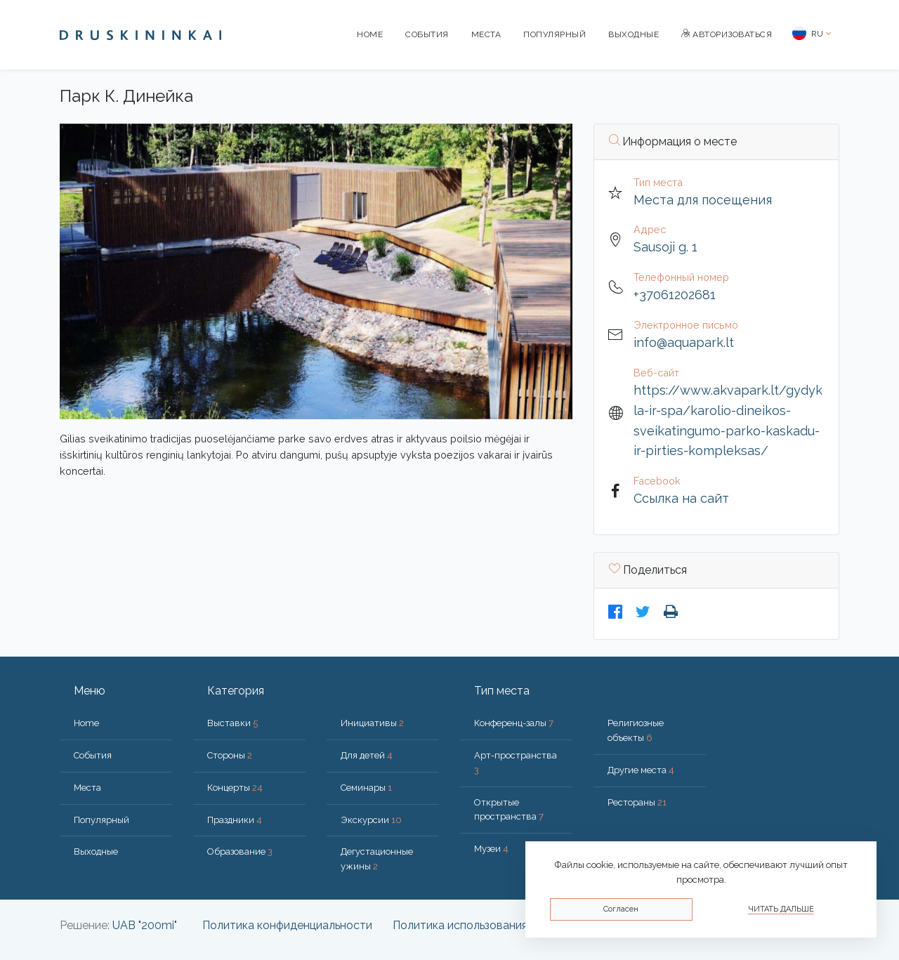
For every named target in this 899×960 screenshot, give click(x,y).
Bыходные (633, 34)
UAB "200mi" (144, 925)
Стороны (229, 755)
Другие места (641, 770)
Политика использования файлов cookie (500, 925)
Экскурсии (371, 820)
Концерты (235, 787)
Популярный (554, 34)
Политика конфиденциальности (287, 925)
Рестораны (637, 802)
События (427, 34)
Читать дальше (781, 909)
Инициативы (372, 723)
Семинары (366, 787)
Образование (240, 851)
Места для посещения (703, 199)
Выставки (232, 723)
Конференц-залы (513, 723)
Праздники (234, 820)
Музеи (491, 848)
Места (486, 34)
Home (370, 34)
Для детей (367, 755)
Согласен (620, 909)
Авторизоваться (726, 34)
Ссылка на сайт (681, 498)
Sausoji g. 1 (665, 246)
